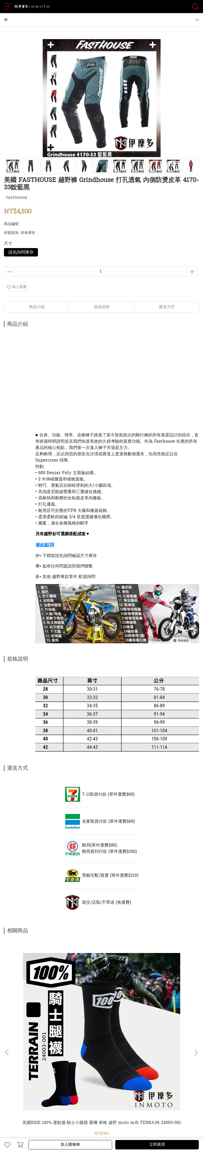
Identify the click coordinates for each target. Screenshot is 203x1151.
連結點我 (44, 545)
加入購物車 (70, 1144)
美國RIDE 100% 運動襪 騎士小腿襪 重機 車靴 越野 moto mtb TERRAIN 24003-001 (101, 1122)
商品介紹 (37, 306)
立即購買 (157, 1144)
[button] (196, 1052)
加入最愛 (17, 286)
